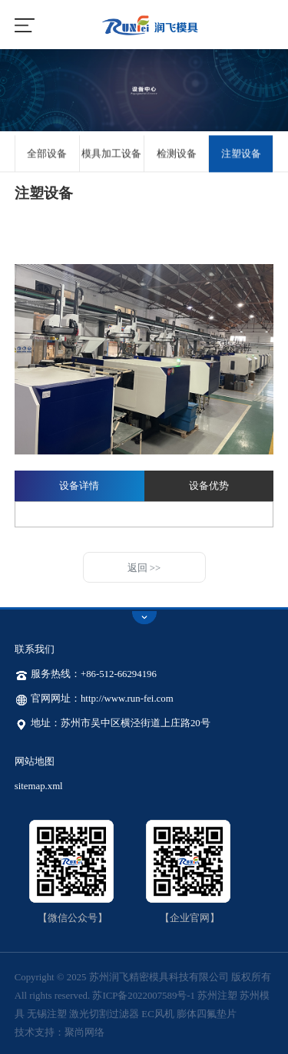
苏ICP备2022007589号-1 (143, 995)
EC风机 (157, 1014)
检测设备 (177, 155)
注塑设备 (241, 155)
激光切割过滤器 (104, 1014)
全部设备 (47, 155)
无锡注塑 (47, 1014)
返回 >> (144, 568)
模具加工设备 (111, 155)
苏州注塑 (217, 995)
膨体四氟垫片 (207, 1014)
